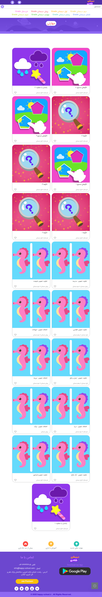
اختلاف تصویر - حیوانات (39, 334)
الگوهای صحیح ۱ (81, 189)
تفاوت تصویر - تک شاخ (79, 480)
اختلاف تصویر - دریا (80, 431)
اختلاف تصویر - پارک (40, 431)
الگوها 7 (84, 141)
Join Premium (27, 581)
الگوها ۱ (84, 238)
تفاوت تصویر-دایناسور (40, 480)
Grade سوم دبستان (20, 14)
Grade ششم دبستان (81, 14)
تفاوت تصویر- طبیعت (40, 286)
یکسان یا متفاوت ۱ (61, 528)
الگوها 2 (44, 238)
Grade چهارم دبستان (40, 14)
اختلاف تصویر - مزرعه (40, 383)
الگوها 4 (44, 189)
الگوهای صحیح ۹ (41, 141)
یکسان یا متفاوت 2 (41, 92)
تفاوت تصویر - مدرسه (80, 286)
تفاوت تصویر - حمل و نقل (78, 383)
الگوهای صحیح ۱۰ (81, 92)
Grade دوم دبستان (78, 11)
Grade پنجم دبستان (61, 14)
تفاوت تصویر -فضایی (80, 334)
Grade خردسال (21, 11)
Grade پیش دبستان (39, 11)
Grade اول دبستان (59, 11)
